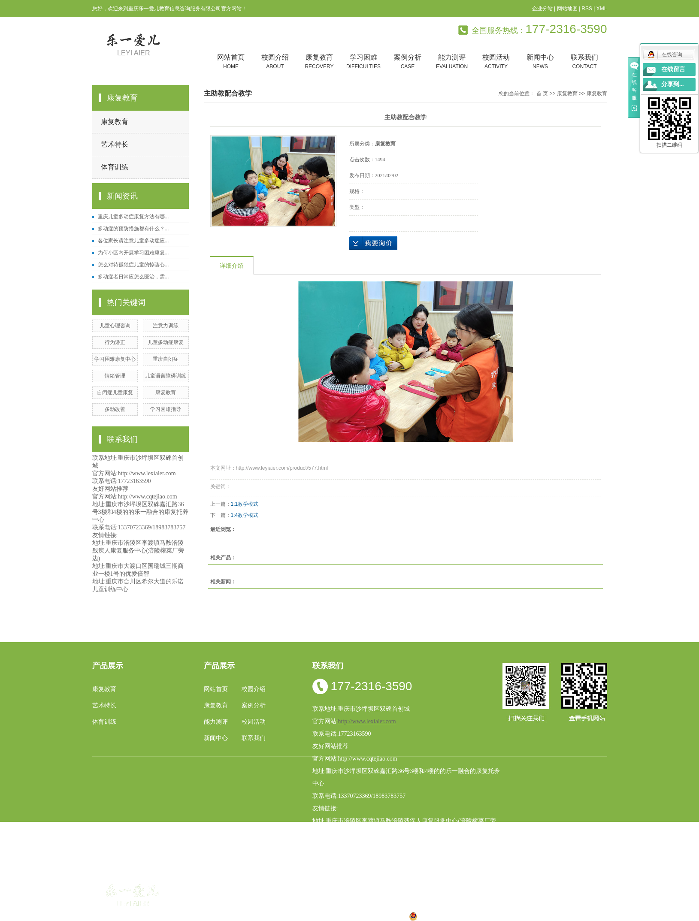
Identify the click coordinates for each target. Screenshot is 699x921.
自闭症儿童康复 (115, 393)
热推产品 (220, 915)
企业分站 (542, 9)
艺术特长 (114, 144)
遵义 (387, 915)
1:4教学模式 (245, 515)
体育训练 (114, 167)
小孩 (291, 915)
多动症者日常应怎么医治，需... (133, 277)
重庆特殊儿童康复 (470, 885)
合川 (374, 915)
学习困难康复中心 (115, 359)
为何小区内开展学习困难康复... (133, 253)
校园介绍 (275, 62)
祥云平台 (317, 905)
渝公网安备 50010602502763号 (456, 915)
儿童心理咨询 (115, 326)
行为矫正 (115, 342)
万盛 (401, 915)
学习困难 (364, 62)
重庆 (278, 915)
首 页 (542, 94)
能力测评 (452, 62)
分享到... (672, 84)
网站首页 (231, 62)
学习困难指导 (165, 409)
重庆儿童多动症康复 (522, 885)
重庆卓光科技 (380, 905)
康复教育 (319, 62)
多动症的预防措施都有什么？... (133, 229)
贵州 (346, 915)
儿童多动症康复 (166, 342)
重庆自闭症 (166, 359)
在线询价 (373, 243)
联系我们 (585, 62)
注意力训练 (166, 326)
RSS (586, 9)
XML (601, 9)
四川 (305, 915)
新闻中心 (540, 62)
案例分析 (408, 62)
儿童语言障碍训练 (165, 376)
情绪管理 (115, 376)
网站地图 (567, 9)
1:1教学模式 (245, 504)
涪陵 (333, 915)
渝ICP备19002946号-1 (238, 905)
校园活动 (496, 62)
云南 (319, 915)
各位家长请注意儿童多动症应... (133, 241)
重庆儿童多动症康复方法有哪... (133, 217)
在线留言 (673, 69)
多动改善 (115, 409)
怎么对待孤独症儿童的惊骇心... (133, 265)
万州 (360, 915)
